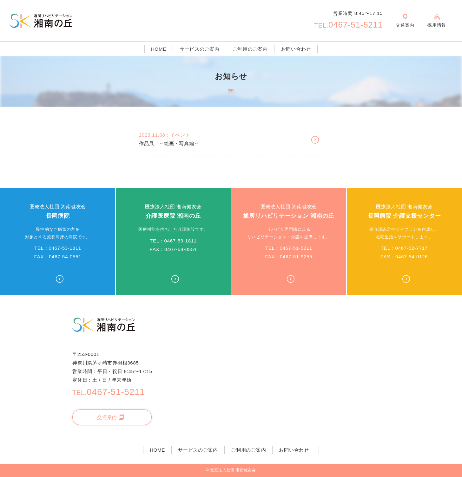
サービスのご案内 (200, 49)
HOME (158, 49)
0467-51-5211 (348, 24)
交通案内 (110, 417)
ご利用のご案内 (250, 49)
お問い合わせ (296, 49)
